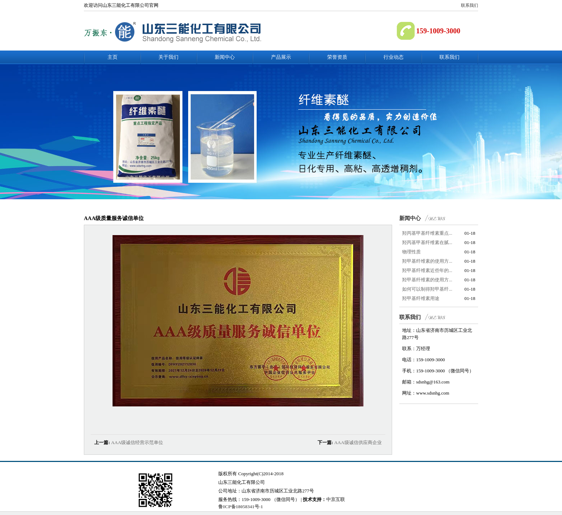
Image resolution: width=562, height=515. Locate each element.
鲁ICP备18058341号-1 (240, 506)
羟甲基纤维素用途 (420, 298)
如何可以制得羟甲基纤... (427, 289)
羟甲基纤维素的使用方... (427, 261)
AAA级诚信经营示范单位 (137, 442)
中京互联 (335, 499)
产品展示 (281, 57)
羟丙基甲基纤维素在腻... (427, 242)
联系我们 (469, 5)
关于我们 (168, 57)
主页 (113, 57)
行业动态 (394, 57)
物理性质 (411, 251)
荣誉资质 (337, 57)
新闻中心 (225, 57)
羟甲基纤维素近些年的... (427, 270)
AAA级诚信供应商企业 (357, 442)
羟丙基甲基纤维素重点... (427, 233)
